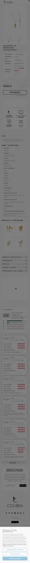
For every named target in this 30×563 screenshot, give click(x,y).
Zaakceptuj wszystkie (15, 558)
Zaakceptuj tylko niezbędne (15, 549)
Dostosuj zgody (15, 554)
